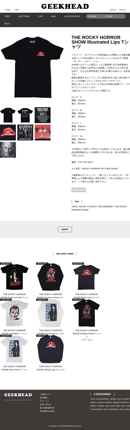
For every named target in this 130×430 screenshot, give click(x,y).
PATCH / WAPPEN (110, 409)
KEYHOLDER (96, 409)
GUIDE (7, 7)
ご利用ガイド (45, 394)
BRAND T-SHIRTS (120, 403)
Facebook (128, 194)
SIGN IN (113, 7)
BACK (65, 229)
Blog (16, 408)
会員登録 (43, 398)
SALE (7, 23)
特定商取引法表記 (47, 411)
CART (17, 7)
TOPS (7, 16)
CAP (40, 16)
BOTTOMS (24, 16)
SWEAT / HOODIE (97, 406)
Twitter (123, 194)
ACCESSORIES (72, 16)
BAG (53, 16)
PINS (121, 409)
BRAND (113, 399)
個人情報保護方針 (47, 408)
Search (122, 20)
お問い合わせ (45, 404)
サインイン (44, 401)
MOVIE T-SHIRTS (87, 206)
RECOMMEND (105, 206)
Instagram (11, 408)
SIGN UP (122, 7)
